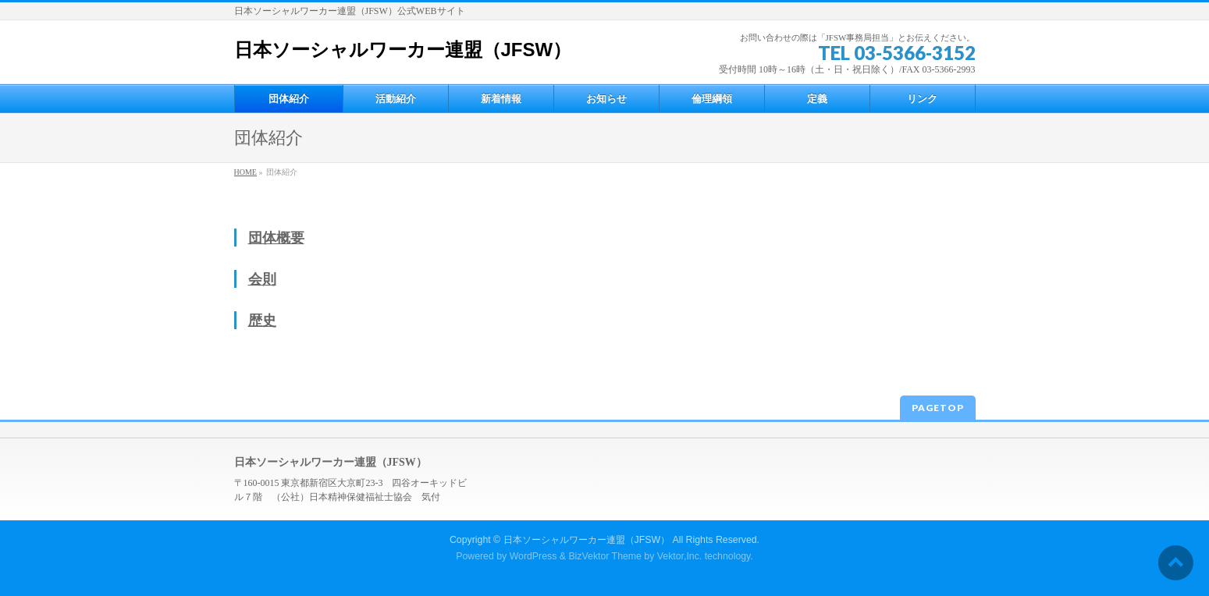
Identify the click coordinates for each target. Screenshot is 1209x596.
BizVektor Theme (605, 556)
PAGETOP (938, 407)
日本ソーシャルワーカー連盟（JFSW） (403, 49)
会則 (262, 279)
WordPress (533, 556)
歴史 (262, 320)
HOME (245, 172)
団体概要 (276, 238)
